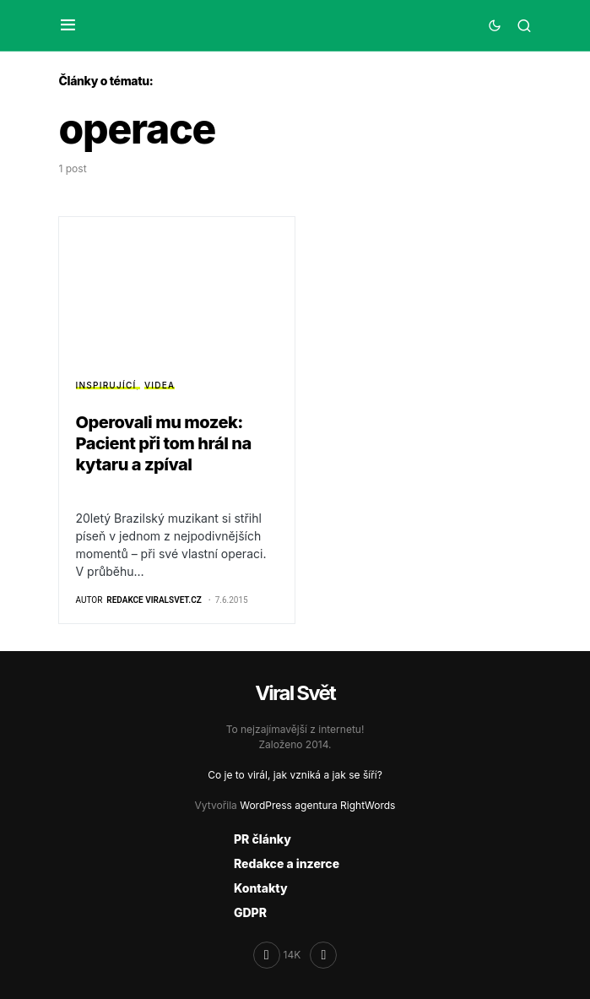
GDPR (250, 912)
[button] (68, 25)
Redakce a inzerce (286, 863)
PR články (262, 839)
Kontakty (261, 888)
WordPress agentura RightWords (317, 805)
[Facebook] (277, 955)
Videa (159, 385)
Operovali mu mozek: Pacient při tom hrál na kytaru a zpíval (164, 443)
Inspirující (106, 385)
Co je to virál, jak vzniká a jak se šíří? (295, 774)
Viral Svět (295, 693)
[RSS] (323, 955)
